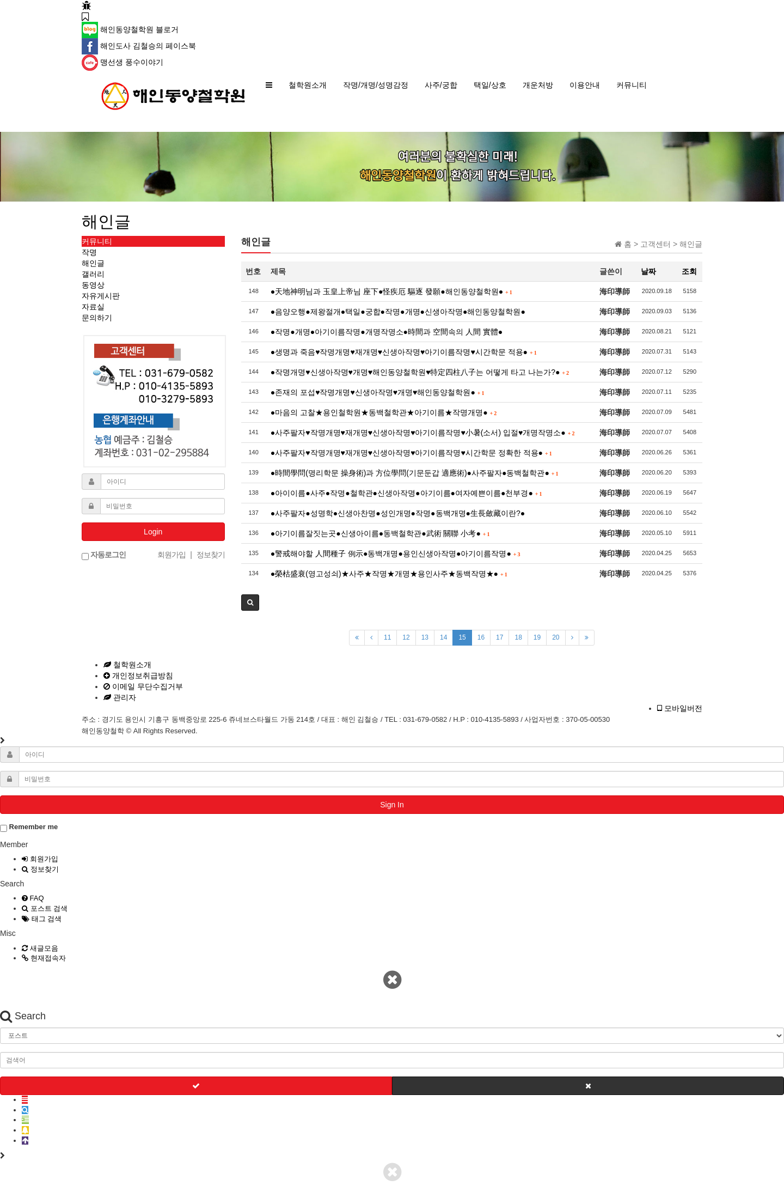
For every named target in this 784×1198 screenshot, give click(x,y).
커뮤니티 (631, 85)
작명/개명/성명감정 (375, 85)
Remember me (29, 827)
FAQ (33, 898)
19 (537, 637)
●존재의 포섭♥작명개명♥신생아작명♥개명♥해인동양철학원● (378, 392)
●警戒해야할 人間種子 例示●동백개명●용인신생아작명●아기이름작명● (395, 553)
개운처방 (538, 85)
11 (387, 637)
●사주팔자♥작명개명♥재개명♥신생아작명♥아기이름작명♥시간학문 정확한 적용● (411, 452)
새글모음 (40, 948)
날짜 (648, 271)
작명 (89, 252)
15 (461, 637)
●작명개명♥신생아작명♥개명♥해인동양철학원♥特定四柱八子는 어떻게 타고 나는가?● (420, 372)
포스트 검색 (45, 908)
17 (499, 637)
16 (481, 637)
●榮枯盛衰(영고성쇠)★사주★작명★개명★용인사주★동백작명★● (389, 573)
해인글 (93, 263)
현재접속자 (44, 958)
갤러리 (93, 274)
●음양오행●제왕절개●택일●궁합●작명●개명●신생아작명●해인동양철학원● (398, 311)
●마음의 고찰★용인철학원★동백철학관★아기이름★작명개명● (384, 412)
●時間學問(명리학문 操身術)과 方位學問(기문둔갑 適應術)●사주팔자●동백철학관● (415, 473)
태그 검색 (42, 919)
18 (518, 637)
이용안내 (584, 85)
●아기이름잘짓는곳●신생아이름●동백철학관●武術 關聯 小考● (380, 533)
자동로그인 (104, 555)
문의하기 (97, 317)
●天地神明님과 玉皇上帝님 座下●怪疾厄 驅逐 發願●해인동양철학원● (391, 291)
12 (405, 637)
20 (555, 637)
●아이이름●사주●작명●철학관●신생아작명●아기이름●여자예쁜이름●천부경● (406, 493)
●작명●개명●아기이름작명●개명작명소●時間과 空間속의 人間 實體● (387, 331)
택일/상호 (490, 85)
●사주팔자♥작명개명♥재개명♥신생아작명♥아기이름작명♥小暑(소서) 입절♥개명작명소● (423, 432)
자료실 (93, 306)
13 (424, 637)
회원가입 (40, 859)
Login (153, 531)
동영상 (93, 285)
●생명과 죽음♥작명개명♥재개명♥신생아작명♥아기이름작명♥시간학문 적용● (404, 352)
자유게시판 (101, 295)
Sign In (392, 804)
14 (443, 637)
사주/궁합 (441, 85)
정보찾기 (40, 869)
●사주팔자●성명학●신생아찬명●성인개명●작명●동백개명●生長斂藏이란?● (398, 513)
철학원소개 (308, 85)
